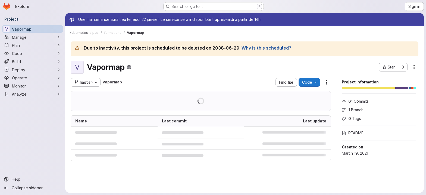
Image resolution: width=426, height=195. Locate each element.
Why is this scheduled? (266, 48)
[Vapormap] (32, 29)
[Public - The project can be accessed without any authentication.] (129, 67)
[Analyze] (32, 94)
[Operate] (32, 78)
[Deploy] (32, 69)
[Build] (32, 61)
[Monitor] (32, 86)
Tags (351, 118)
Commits (355, 101)
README (353, 133)
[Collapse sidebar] (32, 188)
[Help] (32, 179)
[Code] (32, 53)
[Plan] (32, 45)
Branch (353, 110)
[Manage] (32, 37)
